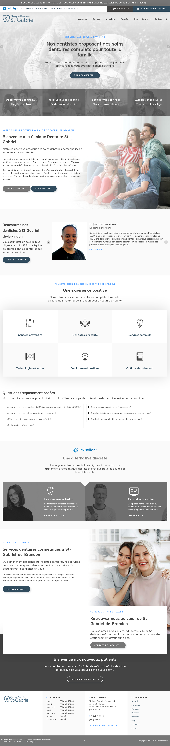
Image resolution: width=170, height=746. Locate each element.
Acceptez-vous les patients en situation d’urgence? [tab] (31, 413)
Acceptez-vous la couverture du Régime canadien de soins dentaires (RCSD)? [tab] (44, 407)
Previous (2, 47)
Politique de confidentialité (11, 740)
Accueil (134, 701)
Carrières (146, 19)
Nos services (42, 188)
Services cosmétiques (106, 104)
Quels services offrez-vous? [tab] (20, 425)
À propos (82, 19)
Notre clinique (15, 188)
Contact (158, 19)
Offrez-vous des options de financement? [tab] (111, 407)
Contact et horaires (107, 645)
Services (96, 19)
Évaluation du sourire (140, 499)
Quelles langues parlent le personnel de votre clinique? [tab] (116, 419)
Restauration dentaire (63, 104)
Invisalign (110, 19)
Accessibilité (6, 742)
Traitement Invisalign (149, 104)
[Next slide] (166, 242)
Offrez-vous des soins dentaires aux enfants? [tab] (29, 419)
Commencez (134, 515)
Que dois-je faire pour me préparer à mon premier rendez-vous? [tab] (121, 413)
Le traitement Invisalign (58, 499)
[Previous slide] (48, 242)
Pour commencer (84, 75)
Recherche (18, 742)
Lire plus (61, 251)
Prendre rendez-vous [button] (152, 9)
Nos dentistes (15, 260)
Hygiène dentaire (21, 104)
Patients (124, 19)
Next (168, 47)
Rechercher (165, 19)
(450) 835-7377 (121, 9)
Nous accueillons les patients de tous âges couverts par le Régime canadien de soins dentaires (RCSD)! (84, 3)
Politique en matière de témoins (38, 740)
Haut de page (31, 742)
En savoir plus (53, 515)
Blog (136, 19)
